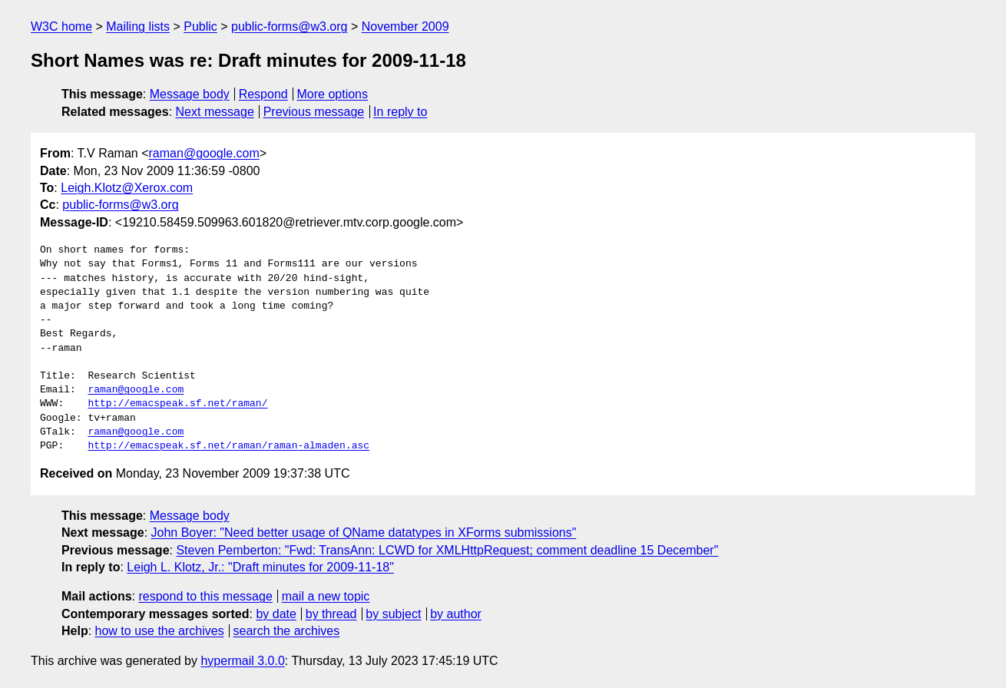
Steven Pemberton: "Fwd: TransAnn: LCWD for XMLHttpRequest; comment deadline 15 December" (447, 550)
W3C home (61, 26)
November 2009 (405, 26)
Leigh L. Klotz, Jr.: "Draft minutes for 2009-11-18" (260, 567)
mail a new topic (326, 596)
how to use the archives (159, 630)
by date (276, 613)
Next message (215, 111)
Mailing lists (138, 26)
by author (455, 613)
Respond (263, 94)
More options (333, 94)
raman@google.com (204, 153)
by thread (331, 613)
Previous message (314, 111)
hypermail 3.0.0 (242, 660)
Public (200, 26)
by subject (393, 613)
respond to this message (205, 596)
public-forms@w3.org (289, 26)
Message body (190, 94)
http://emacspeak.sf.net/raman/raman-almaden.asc (228, 446)
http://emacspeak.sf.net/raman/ (177, 404)
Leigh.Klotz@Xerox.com (127, 187)
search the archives (286, 630)
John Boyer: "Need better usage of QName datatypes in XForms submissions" (364, 532)
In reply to (400, 111)
